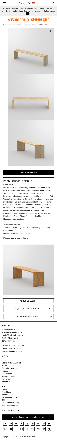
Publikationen (7, 371)
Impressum (6, 395)
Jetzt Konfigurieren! (28, 172)
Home (5, 25)
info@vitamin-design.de (12, 351)
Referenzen (6, 379)
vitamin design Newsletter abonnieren (28, 417)
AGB (3, 387)
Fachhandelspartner (10, 397)
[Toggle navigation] (4, 3)
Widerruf (5, 389)
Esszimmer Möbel (29, 25)
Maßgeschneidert (9, 376)
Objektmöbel (7, 374)
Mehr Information (48, 11)
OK (28, 13)
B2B (3, 400)
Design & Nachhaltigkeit (11, 363)
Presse (4, 366)
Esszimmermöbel (15, 25)
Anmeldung (6, 392)
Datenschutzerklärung (10, 403)
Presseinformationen (10, 368)
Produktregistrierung (10, 405)
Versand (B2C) (7, 382)
